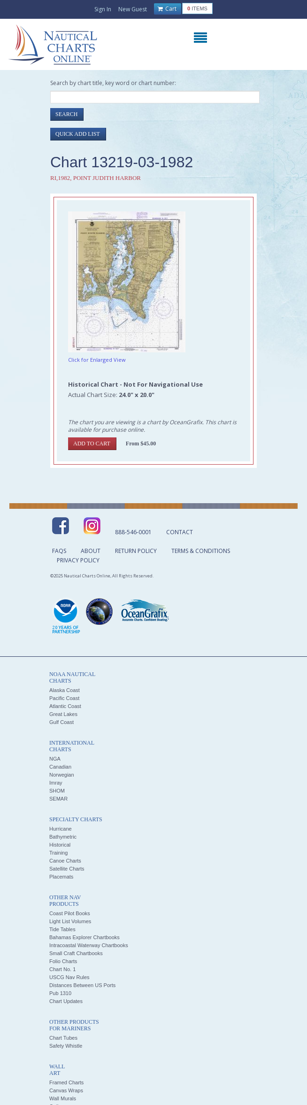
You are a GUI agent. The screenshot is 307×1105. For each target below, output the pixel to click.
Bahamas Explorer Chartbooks (84, 937)
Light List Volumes (70, 921)
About (90, 551)
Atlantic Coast (65, 706)
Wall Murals (62, 1098)
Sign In (102, 9)
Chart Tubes (63, 1038)
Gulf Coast (61, 722)
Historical (59, 845)
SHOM (57, 791)
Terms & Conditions (200, 551)
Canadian (60, 767)
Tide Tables (62, 929)
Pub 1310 (60, 993)
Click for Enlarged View (97, 359)
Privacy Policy (78, 560)
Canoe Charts (65, 861)
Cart (167, 9)
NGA (55, 759)
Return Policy (136, 551)
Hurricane (60, 829)
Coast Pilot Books (69, 913)
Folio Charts (63, 961)
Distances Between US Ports (82, 985)
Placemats (61, 876)
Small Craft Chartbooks (76, 953)
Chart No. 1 (62, 969)
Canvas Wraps (66, 1090)
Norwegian (61, 775)
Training (58, 853)
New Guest (132, 9)
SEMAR (58, 799)
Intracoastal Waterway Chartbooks (88, 945)
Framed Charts (66, 1082)
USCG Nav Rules (69, 977)
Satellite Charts (66, 869)
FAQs (59, 551)
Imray (55, 783)
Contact (179, 532)
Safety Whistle (65, 1046)
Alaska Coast (64, 690)
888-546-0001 (133, 532)
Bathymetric (63, 837)
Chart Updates (66, 1001)
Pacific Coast (64, 698)
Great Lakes (63, 714)
